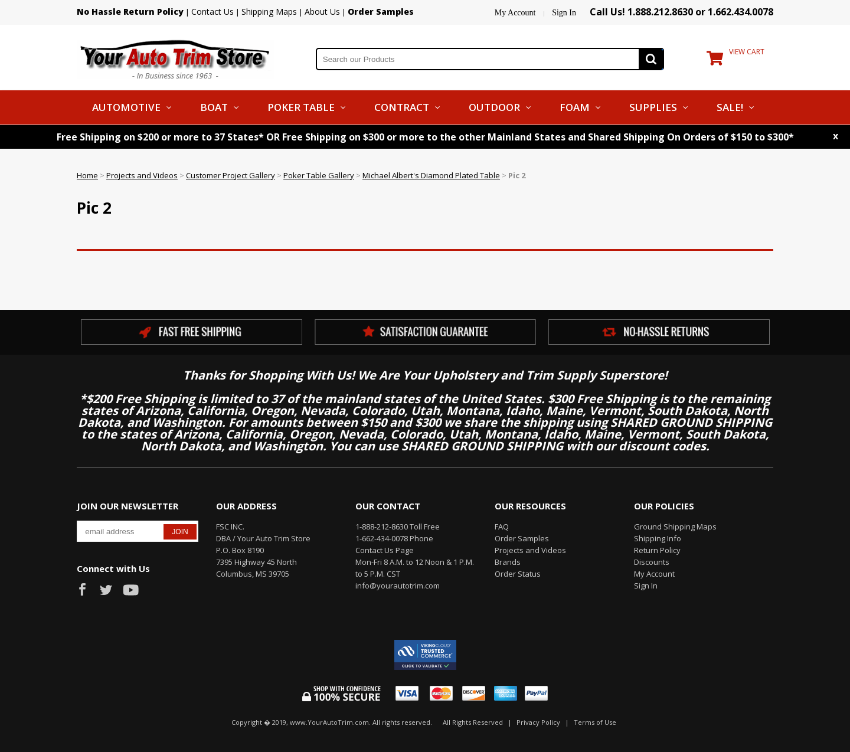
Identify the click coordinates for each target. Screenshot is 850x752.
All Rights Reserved (473, 722)
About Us (322, 11)
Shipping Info (657, 538)
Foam (575, 107)
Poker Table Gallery (318, 175)
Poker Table (301, 107)
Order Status (518, 573)
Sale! (730, 107)
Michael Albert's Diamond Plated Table (431, 175)
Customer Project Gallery (230, 175)
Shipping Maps (269, 11)
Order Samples (522, 538)
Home (87, 175)
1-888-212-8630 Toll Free (397, 526)
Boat (214, 107)
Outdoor (494, 107)
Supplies (653, 107)
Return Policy (657, 550)
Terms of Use (595, 722)
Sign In (564, 12)
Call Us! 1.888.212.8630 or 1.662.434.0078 (681, 12)
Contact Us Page (384, 550)
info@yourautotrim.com (397, 585)
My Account (515, 12)
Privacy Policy (538, 722)
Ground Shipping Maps (675, 526)
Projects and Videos (142, 175)
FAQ (502, 526)
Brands (508, 562)
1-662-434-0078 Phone (394, 538)
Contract (401, 107)
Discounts (651, 562)
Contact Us (212, 11)
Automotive (126, 107)
